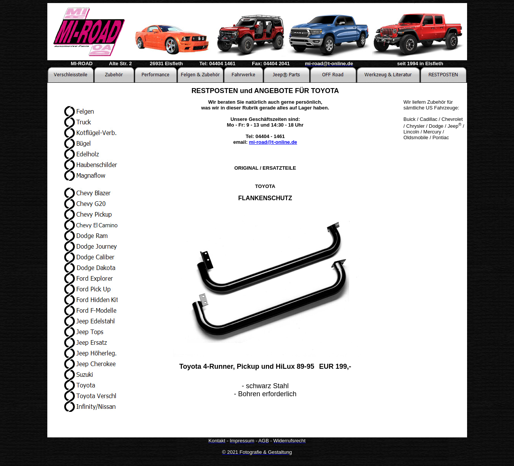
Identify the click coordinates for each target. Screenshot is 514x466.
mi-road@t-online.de (273, 142)
